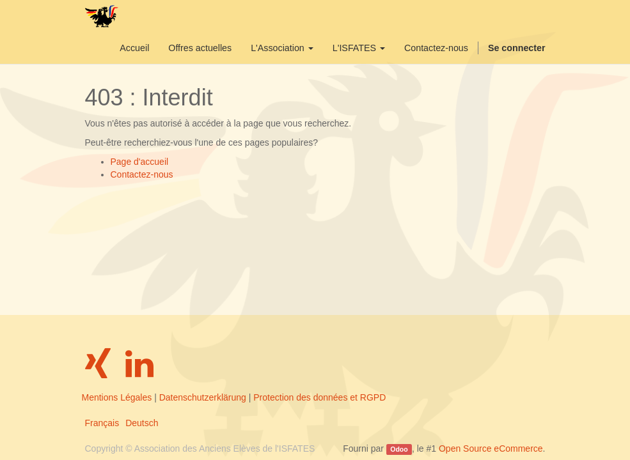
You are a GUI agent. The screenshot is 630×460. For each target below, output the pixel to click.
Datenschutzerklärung (202, 397)
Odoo (398, 449)
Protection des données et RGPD (319, 397)
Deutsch (141, 423)
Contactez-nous (142, 174)
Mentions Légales (117, 397)
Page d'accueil (140, 162)
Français (102, 423)
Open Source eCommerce (491, 448)
